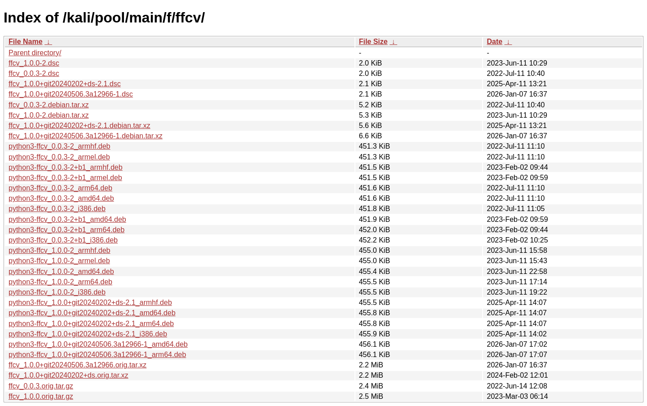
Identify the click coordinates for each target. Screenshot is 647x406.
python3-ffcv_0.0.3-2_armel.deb (59, 157)
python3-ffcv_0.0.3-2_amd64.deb (61, 198)
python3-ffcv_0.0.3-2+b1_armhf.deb (66, 167)
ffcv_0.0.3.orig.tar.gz (41, 386)
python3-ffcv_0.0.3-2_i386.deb (57, 208)
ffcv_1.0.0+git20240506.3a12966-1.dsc (71, 94)
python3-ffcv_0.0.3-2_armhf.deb (60, 146)
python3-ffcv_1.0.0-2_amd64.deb (61, 271)
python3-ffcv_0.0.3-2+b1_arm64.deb (66, 230)
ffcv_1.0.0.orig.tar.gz (41, 396)
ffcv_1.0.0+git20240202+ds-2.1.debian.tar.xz (80, 125)
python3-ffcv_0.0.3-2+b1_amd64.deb (67, 219)
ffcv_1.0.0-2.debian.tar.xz (49, 115)
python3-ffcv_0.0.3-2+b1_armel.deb (65, 177)
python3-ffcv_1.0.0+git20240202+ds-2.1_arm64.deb (91, 323)
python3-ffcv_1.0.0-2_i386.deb (57, 292)
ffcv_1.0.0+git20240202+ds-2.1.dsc (65, 84)
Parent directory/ (35, 53)
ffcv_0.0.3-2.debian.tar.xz (49, 105)
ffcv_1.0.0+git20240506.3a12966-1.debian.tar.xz (86, 136)
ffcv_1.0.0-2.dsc (34, 63)
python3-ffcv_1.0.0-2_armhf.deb (60, 250)
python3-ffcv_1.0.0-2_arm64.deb (60, 282)
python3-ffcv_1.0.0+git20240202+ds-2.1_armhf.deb (90, 302)
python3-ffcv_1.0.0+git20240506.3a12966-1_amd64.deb (98, 344)
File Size (373, 41)
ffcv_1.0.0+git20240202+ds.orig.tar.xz (69, 375)
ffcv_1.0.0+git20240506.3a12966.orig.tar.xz (77, 365)
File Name (26, 41)
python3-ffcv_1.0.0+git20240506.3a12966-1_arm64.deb (97, 354)
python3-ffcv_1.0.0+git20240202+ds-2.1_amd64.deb (92, 313)
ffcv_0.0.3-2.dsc (34, 73)
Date (494, 41)
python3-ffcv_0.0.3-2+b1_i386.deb (63, 240)
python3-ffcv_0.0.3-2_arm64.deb (60, 188)
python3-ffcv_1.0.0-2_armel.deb (59, 261)
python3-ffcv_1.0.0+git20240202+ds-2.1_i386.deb (88, 334)
